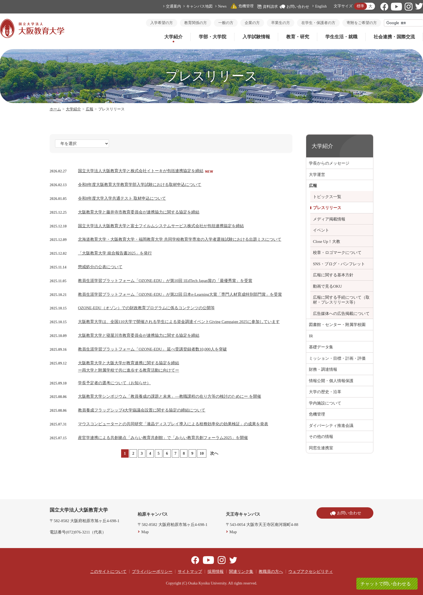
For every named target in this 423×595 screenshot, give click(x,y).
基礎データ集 (321, 347)
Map (145, 532)
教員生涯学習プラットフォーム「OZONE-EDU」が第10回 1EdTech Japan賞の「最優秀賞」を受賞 (165, 280)
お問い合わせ (294, 7)
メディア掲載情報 (329, 219)
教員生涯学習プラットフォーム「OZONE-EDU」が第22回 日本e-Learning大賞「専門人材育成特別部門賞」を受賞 (180, 294)
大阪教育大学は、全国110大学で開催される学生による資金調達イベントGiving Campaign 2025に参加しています (179, 321)
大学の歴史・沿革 (325, 392)
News (222, 6)
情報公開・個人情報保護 (331, 381)
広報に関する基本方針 (333, 275)
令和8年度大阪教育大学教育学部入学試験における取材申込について (140, 184)
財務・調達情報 (323, 369)
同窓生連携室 (321, 448)
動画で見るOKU (327, 286)
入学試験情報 (256, 36)
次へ (214, 453)
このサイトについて (108, 571)
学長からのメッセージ (329, 163)
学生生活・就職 (341, 36)
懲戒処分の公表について (100, 267)
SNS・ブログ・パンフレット (339, 264)
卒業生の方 (280, 23)
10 (202, 453)
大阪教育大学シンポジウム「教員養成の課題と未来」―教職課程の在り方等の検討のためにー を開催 (169, 396)
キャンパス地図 (199, 6)
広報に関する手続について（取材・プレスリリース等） (341, 299)
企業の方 (252, 23)
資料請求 (267, 7)
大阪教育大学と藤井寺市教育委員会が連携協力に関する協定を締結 (138, 212)
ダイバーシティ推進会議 (331, 425)
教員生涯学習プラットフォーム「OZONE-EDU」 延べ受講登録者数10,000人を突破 (152, 349)
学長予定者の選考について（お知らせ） (114, 383)
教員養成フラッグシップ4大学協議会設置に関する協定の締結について (142, 410)
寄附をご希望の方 (362, 23)
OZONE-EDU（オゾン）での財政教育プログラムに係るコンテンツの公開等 (146, 308)
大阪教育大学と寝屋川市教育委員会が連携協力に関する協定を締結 (138, 335)
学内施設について (325, 403)
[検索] (403, 23)
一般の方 (225, 23)
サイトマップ (190, 571)
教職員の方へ (271, 571)
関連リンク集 (241, 571)
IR (311, 336)
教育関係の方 (195, 23)
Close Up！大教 (326, 241)
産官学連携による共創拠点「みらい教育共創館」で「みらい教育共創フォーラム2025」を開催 (163, 438)
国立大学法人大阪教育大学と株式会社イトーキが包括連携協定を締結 (140, 171)
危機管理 (242, 6)
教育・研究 (297, 36)
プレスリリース (327, 208)
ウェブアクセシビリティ (310, 571)
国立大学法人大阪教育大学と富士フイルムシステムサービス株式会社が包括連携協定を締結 (161, 226)
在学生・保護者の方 (318, 23)
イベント (321, 230)
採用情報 (215, 571)
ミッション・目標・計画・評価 (337, 358)
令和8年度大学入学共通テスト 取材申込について (122, 198)
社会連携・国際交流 (394, 36)
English (321, 6)
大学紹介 (173, 36)
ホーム (55, 109)
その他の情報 (321, 436)
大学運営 (317, 174)
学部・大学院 (212, 36)
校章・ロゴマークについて (337, 252)
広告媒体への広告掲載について (341, 313)
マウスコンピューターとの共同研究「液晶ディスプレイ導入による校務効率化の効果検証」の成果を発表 (173, 424)
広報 (89, 109)
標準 (360, 6)
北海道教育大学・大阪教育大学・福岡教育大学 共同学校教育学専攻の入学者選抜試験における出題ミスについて (179, 239)
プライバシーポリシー (152, 571)
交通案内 (173, 6)
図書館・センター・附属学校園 (337, 324)
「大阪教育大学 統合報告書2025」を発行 (115, 253)
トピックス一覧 (327, 197)
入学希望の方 (161, 23)
